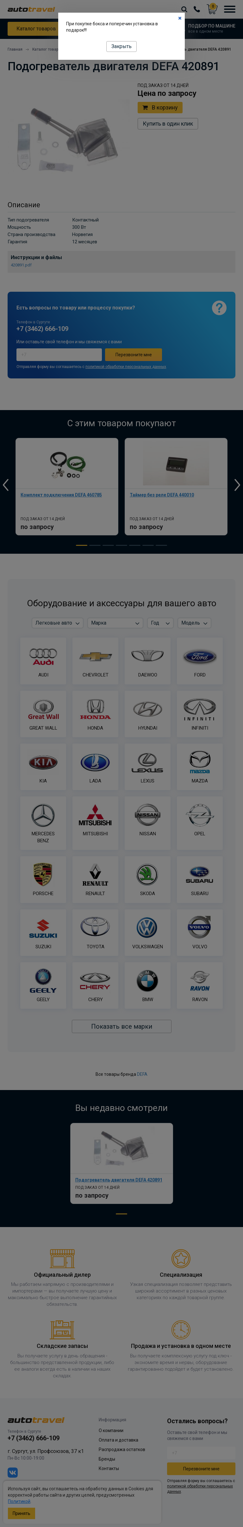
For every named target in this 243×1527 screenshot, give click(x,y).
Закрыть (121, 46)
